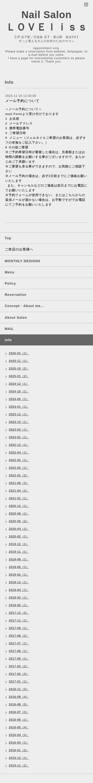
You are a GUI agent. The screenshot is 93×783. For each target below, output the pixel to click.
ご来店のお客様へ (19, 249)
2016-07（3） (19, 712)
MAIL (9, 329)
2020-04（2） (19, 529)
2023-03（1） (19, 429)
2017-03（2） (19, 666)
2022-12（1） (19, 445)
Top (8, 238)
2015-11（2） (19, 765)
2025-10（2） (19, 368)
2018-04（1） (19, 590)
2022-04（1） (19, 452)
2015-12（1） (19, 758)
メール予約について (22, 101)
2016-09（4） (19, 697)
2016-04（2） (19, 735)
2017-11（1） (19, 620)
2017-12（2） (19, 613)
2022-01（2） (19, 475)
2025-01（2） (19, 376)
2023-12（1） (19, 414)
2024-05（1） (19, 399)
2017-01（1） (19, 681)
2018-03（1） (19, 597)
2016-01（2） (19, 750)
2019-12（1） (19, 544)
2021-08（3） (19, 483)
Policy (10, 283)
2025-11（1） (19, 361)
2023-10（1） (19, 422)
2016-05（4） (19, 727)
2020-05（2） (19, 521)
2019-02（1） (19, 574)
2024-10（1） (19, 391)
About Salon (16, 317)
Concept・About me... (24, 306)
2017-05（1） (19, 658)
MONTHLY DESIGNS (22, 261)
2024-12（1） (19, 384)
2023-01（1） (19, 437)
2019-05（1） (19, 567)
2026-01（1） (19, 353)
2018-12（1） (19, 582)
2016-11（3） (19, 689)
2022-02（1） (19, 468)
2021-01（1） (19, 498)
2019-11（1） (19, 551)
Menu (10, 272)
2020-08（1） (19, 513)
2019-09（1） (19, 559)
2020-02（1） (19, 536)
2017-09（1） (19, 628)
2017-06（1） (19, 651)
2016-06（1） (19, 719)
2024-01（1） (19, 406)
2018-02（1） (19, 605)
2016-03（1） (19, 742)
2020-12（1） (19, 506)
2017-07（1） (19, 643)
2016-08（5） (19, 704)
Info (8, 340)
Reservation (15, 295)
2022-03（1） (19, 460)
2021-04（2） (19, 490)
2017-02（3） (19, 674)
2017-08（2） (19, 635)
